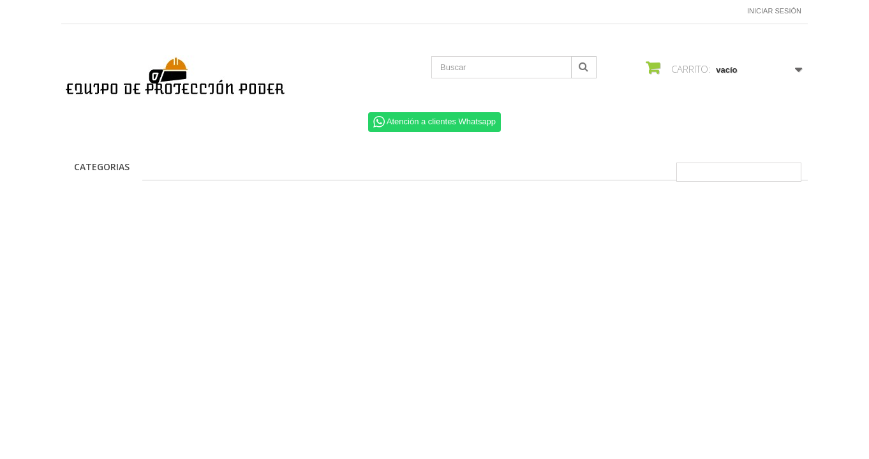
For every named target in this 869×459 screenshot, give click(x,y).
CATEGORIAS (102, 167)
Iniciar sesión (774, 11)
